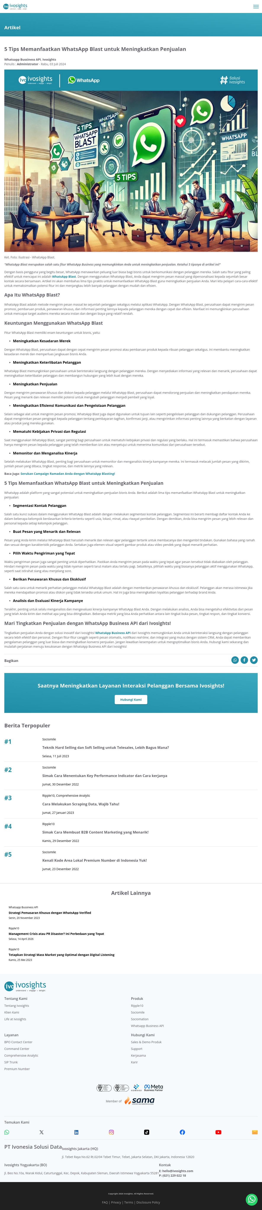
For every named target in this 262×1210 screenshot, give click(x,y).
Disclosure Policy (148, 1202)
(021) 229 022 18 (174, 1175)
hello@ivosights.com (177, 1171)
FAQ (105, 1202)
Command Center (16, 1049)
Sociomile (138, 1012)
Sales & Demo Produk (146, 1042)
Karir (134, 1062)
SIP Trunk (11, 1062)
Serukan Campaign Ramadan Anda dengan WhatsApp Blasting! (68, 474)
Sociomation (140, 1019)
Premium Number (17, 1069)
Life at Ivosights (15, 1019)
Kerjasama (138, 1055)
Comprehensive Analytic (21, 1055)
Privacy (116, 1202)
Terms (128, 1202)
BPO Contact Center (18, 1042)
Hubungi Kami (131, 699)
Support (137, 1049)
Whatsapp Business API (147, 1026)
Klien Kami (11, 1012)
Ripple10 (137, 1006)
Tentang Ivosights (16, 1006)
